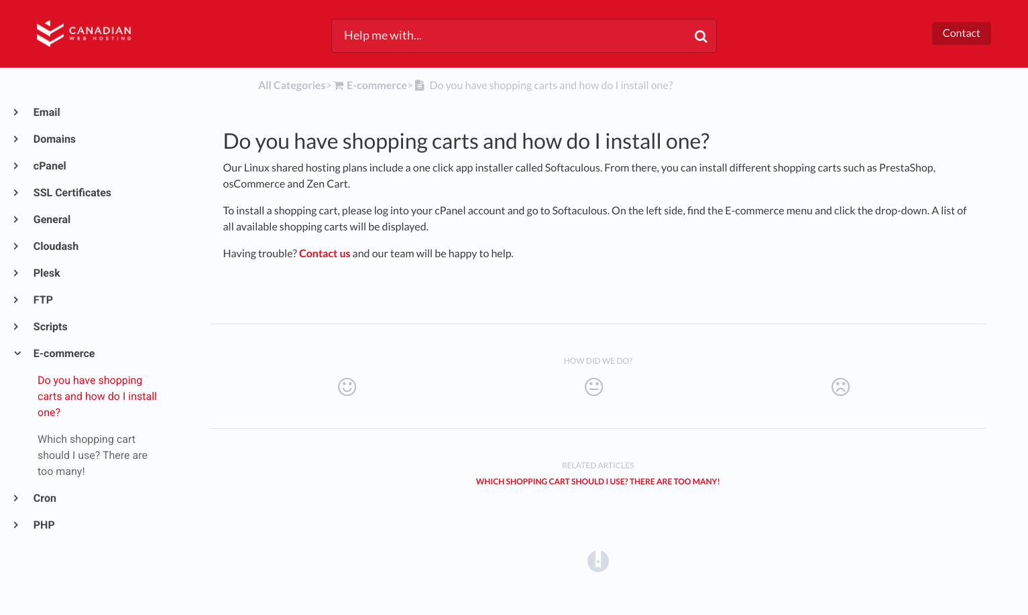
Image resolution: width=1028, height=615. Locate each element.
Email (46, 112)
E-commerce (63, 353)
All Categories (292, 85)
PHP (43, 525)
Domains (54, 139)
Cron (44, 498)
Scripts (50, 326)
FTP (42, 299)
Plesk (46, 273)
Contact (961, 33)
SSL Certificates (71, 192)
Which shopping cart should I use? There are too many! (598, 481)
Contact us (325, 253)
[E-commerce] (369, 85)
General (51, 219)
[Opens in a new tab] (598, 560)
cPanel (49, 165)
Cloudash (55, 246)
